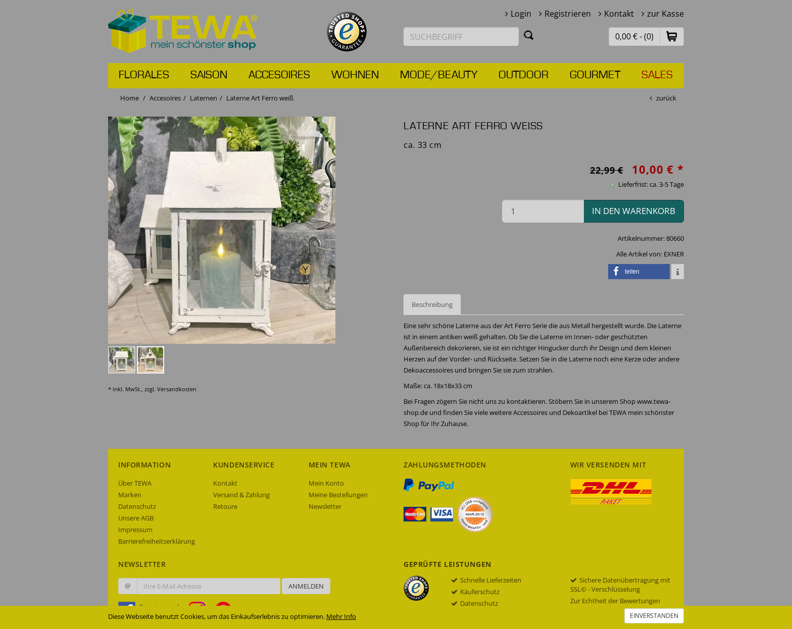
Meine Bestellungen (338, 494)
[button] (671, 36)
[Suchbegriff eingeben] (461, 36)
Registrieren (567, 13)
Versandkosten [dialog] (176, 389)
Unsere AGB (136, 517)
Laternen (203, 97)
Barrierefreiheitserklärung (156, 541)
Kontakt (619, 13)
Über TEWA (135, 483)
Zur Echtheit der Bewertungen (615, 600)
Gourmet (595, 75)
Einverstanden (654, 615)
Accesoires (279, 75)
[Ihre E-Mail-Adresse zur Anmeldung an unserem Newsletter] (208, 586)
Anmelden (306, 586)
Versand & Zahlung (241, 494)
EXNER (674, 253)
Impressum (135, 529)
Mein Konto (326, 483)
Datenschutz (137, 506)
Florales (144, 75)
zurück (666, 97)
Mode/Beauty (438, 75)
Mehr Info (341, 616)
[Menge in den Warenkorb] (543, 211)
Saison (208, 75)
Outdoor (524, 75)
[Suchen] (528, 34)
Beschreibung (432, 304)
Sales (657, 75)
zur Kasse (665, 13)
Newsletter (325, 506)
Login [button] (521, 13)
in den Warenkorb (633, 211)
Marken (129, 494)
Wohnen (355, 75)
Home (129, 97)
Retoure (225, 506)
